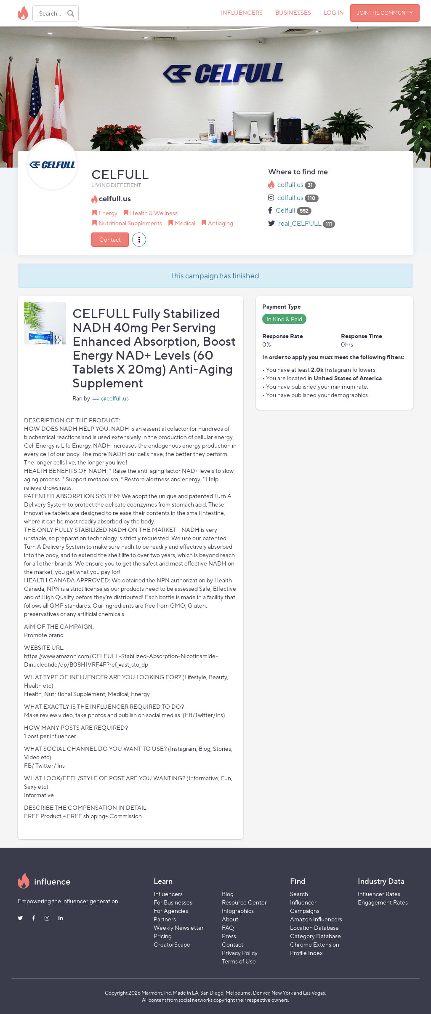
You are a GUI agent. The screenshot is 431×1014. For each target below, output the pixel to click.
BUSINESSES (293, 12)
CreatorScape (172, 944)
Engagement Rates (383, 902)
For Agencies (171, 910)
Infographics (238, 910)
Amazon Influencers (316, 919)
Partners (165, 919)
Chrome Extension (314, 944)
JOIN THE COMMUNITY (385, 13)
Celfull (285, 210)
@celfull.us (115, 398)
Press (229, 935)
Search (299, 893)
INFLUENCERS (242, 12)
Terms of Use (239, 961)
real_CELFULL (300, 223)
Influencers (168, 893)
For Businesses (173, 902)
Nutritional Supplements (130, 223)
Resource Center (244, 902)
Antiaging (220, 223)
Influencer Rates (379, 893)
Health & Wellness (154, 212)
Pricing (163, 935)
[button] (139, 239)
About (230, 919)
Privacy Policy (240, 952)
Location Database (314, 927)
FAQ (228, 927)
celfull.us (290, 185)
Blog (228, 893)
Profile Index (306, 952)
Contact (110, 239)
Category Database (315, 935)
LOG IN (334, 12)
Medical (185, 223)
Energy (107, 212)
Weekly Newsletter (179, 927)
